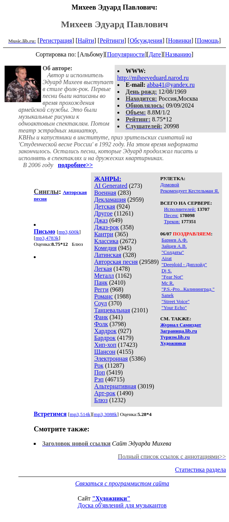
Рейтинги (112, 40)
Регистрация (56, 40)
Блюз (100, 400)
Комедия (105, 248)
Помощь (208, 40)
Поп (99, 372)
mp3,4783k (46, 238)
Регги (101, 289)
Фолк (101, 324)
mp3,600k (68, 232)
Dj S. (166, 270)
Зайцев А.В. (174, 246)
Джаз (100, 220)
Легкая (103, 268)
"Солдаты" (172, 252)
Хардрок (105, 331)
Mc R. (167, 283)
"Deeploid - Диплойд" (184, 264)
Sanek (167, 295)
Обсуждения (146, 40)
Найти (85, 40)
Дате (155, 54)
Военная (105, 192)
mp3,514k (80, 414)
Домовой (169, 184)
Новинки (179, 40)
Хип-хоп (105, 344)
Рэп (99, 379)
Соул (100, 303)
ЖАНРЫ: (107, 179)
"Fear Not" (172, 277)
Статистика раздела (200, 469)
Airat (166, 258)
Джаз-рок (106, 227)
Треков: (172, 221)
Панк (100, 282)
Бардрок (104, 338)
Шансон (104, 351)
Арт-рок (104, 393)
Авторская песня (116, 262)
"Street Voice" (175, 301)
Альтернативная (115, 386)
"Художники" (111, 498)
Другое (103, 213)
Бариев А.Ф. (174, 240)
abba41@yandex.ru (170, 84)
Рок (98, 365)
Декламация (110, 199)
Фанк (101, 317)
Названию (178, 54)
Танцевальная (112, 310)
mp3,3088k (105, 414)
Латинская (107, 255)
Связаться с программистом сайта (122, 483)
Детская (104, 206)
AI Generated (110, 185)
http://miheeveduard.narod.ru (153, 78)
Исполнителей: (180, 209)
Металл (104, 275)
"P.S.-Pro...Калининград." (187, 289)
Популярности (126, 54)
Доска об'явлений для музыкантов (122, 505)
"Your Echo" (174, 307)
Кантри (103, 234)
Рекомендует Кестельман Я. (189, 191)
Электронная (111, 358)
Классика (106, 241)
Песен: (171, 215)
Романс (103, 296)
